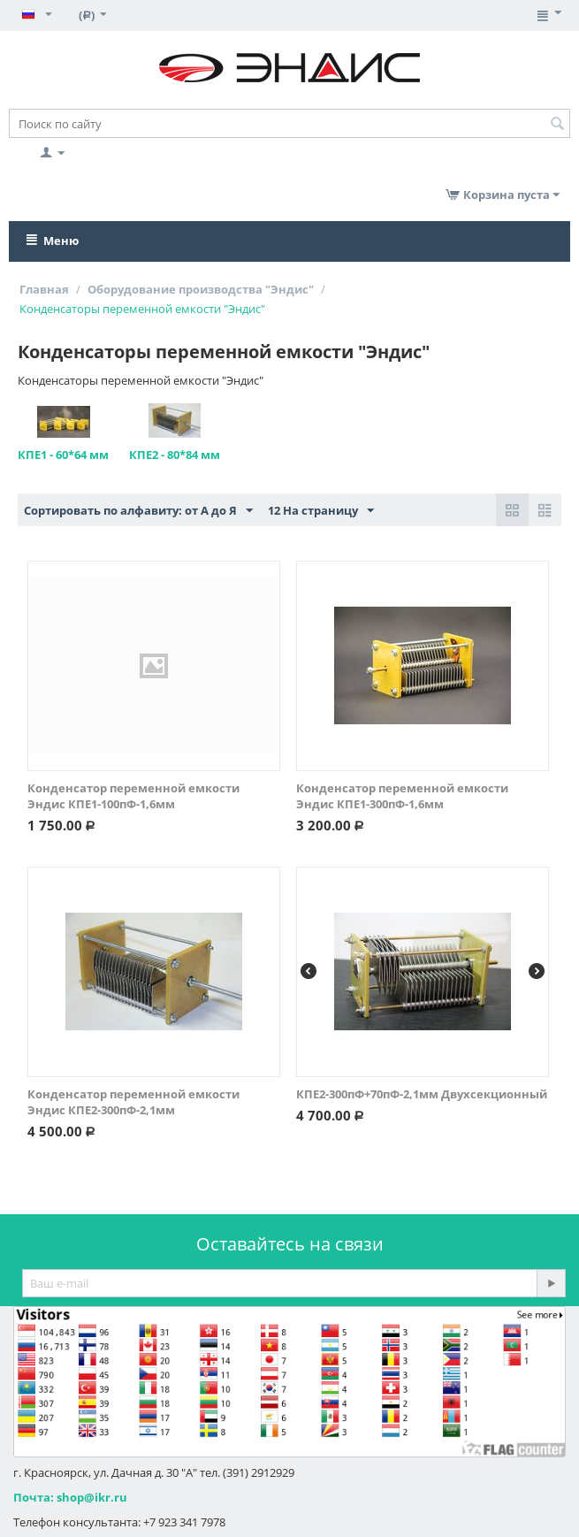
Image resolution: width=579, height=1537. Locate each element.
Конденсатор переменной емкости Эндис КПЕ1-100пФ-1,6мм (133, 796)
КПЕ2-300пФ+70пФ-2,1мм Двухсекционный (421, 1094)
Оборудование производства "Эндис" (201, 289)
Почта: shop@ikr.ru (70, 1497)
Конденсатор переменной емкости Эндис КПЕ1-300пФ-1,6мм (402, 796)
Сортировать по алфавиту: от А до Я (138, 511)
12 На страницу (321, 511)
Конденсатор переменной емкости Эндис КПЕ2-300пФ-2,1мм (133, 1102)
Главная (44, 289)
